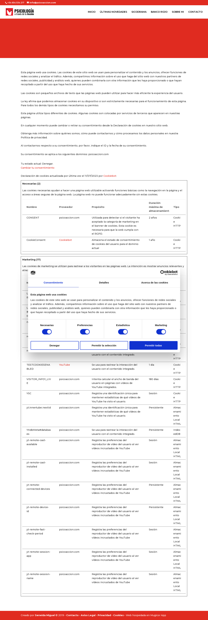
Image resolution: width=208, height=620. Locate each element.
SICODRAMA (138, 12)
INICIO (91, 12)
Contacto (72, 615)
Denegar (55, 345)
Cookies (118, 615)
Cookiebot (109, 175)
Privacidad (104, 615)
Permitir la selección (104, 345)
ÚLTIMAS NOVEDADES (113, 12)
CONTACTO (195, 12)
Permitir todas (153, 345)
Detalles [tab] (104, 282)
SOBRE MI (178, 12)
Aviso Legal (88, 615)
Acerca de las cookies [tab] (154, 282)
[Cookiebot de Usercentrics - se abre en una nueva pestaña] (163, 272)
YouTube (64, 364)
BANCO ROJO (159, 12)
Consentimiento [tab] (53, 282)
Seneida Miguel (45, 615)
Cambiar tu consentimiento (37, 167)
